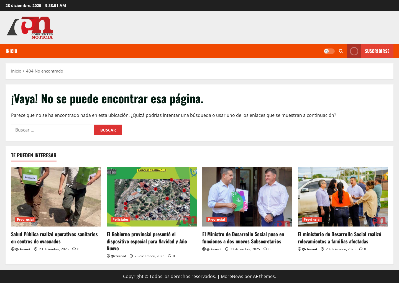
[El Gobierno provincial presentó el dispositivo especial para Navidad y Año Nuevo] (152, 197)
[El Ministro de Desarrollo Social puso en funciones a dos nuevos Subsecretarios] (247, 197)
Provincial (25, 219)
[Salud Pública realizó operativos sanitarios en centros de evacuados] (56, 197)
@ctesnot (22, 249)
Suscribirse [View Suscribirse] (368, 51)
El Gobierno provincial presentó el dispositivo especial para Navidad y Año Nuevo (147, 240)
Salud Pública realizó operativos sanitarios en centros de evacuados (54, 237)
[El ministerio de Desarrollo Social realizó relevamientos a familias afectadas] (343, 197)
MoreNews (232, 276)
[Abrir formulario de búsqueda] (341, 51)
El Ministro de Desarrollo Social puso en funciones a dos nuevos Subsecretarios (243, 237)
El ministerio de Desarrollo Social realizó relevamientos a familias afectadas (339, 237)
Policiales (120, 219)
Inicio (11, 51)
